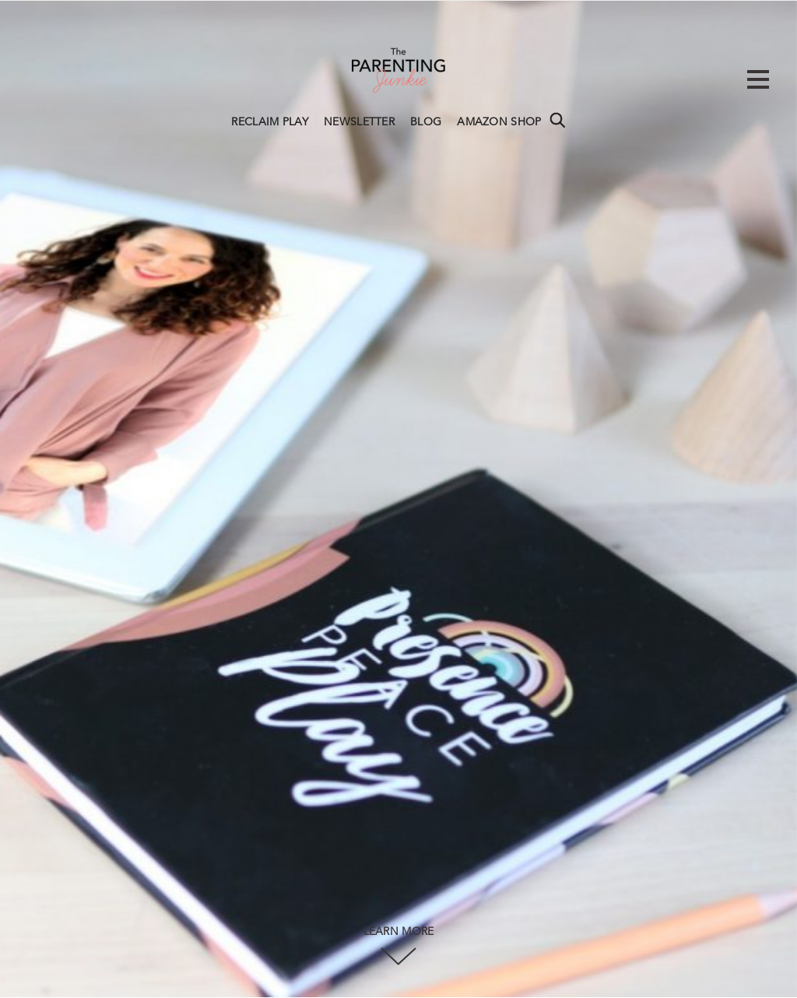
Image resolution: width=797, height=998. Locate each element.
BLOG (425, 122)
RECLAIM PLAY (269, 122)
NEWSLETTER (359, 122)
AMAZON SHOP (499, 122)
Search (557, 120)
